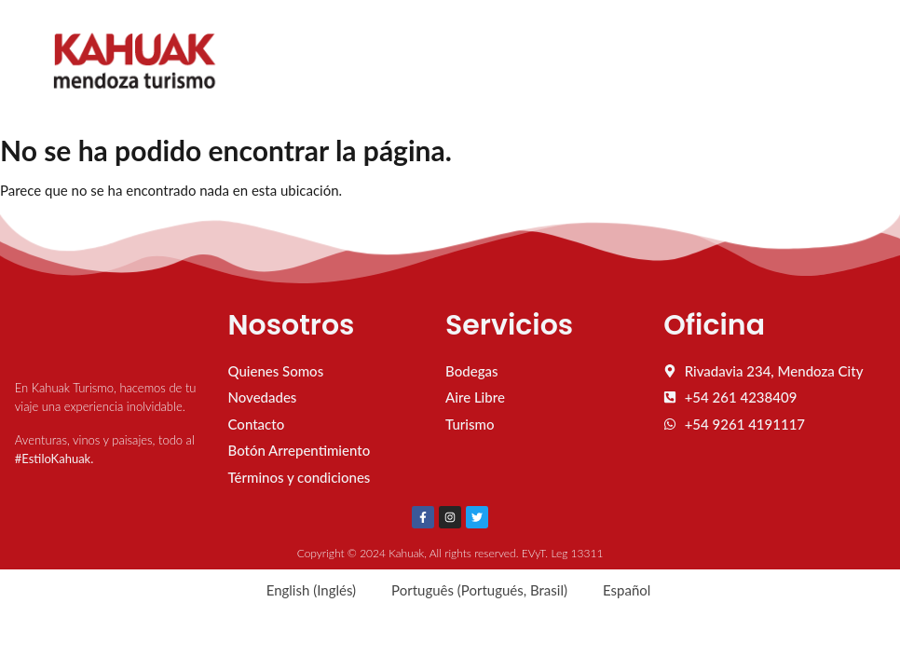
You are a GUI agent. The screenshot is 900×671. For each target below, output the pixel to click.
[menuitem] (302, 590)
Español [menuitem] (626, 590)
